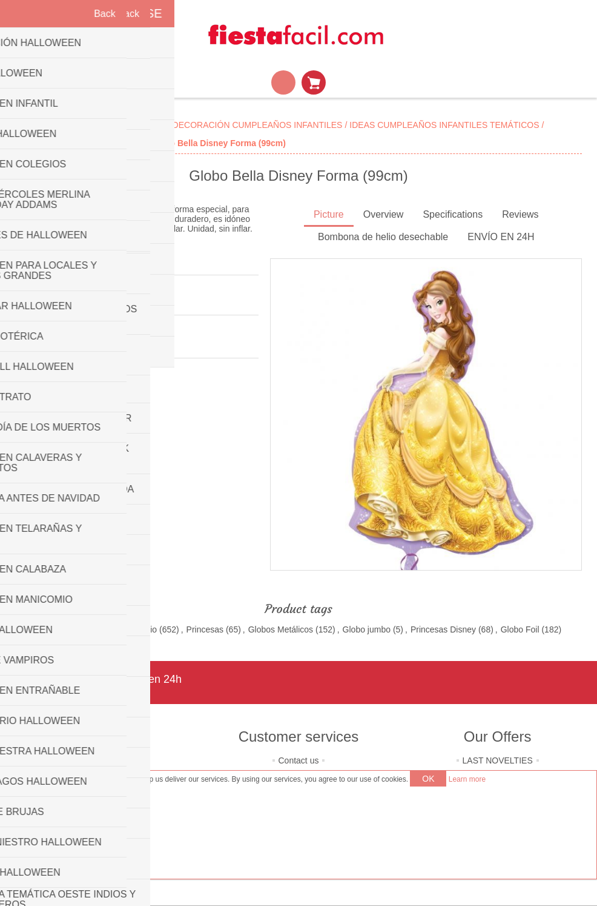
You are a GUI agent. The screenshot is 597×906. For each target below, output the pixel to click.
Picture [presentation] (329, 214)
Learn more (467, 779)
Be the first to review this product (76, 301)
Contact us (299, 760)
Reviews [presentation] (520, 214)
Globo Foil (520, 629)
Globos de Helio (126, 629)
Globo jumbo (367, 629)
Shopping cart (314, 82)
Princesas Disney (443, 629)
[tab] (329, 215)
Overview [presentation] (383, 214)
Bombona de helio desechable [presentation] (383, 237)
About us (99, 760)
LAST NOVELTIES (498, 760)
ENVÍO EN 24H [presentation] (500, 237)
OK (428, 779)
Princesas (204, 629)
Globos (49, 629)
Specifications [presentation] (453, 214)
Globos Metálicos (280, 629)
